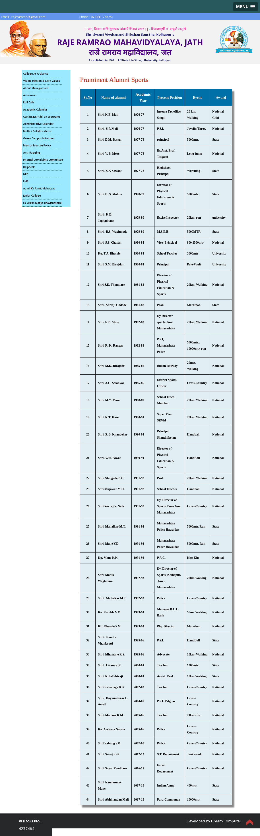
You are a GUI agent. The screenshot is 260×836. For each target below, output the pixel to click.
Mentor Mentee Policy (37, 145)
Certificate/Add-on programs (41, 117)
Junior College (32, 195)
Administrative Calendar (38, 124)
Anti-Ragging (31, 152)
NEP (25, 174)
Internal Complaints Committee (42, 160)
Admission (29, 95)
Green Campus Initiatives (39, 138)
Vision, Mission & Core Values (41, 81)
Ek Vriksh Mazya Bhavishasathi (42, 203)
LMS (25, 181)
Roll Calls (28, 102)
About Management (36, 88)
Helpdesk (29, 167)
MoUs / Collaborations (37, 131)
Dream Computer (226, 821)
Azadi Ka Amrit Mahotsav (39, 188)
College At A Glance (35, 74)
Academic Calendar (35, 109)
